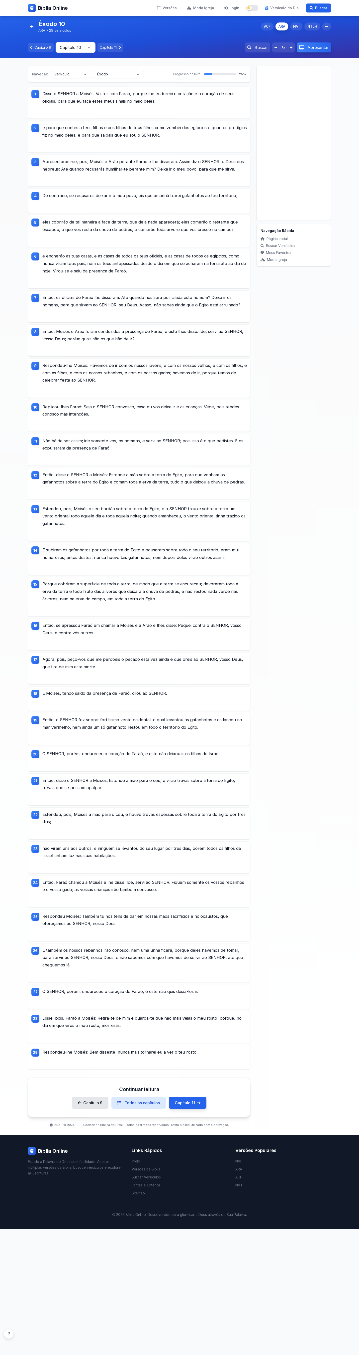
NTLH (312, 26)
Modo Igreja (200, 8)
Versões (167, 8)
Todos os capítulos (138, 1228)
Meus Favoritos (276, 252)
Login (231, 8)
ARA (281, 26)
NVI (296, 26)
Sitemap (138, 1319)
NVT (239, 1311)
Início (136, 1287)
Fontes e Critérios (146, 1311)
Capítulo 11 (187, 1228)
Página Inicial (274, 238)
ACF (267, 26)
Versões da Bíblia (146, 1295)
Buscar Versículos (278, 245)
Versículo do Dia (282, 8)
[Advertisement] (294, 143)
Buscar (318, 8)
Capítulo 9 (90, 1228)
